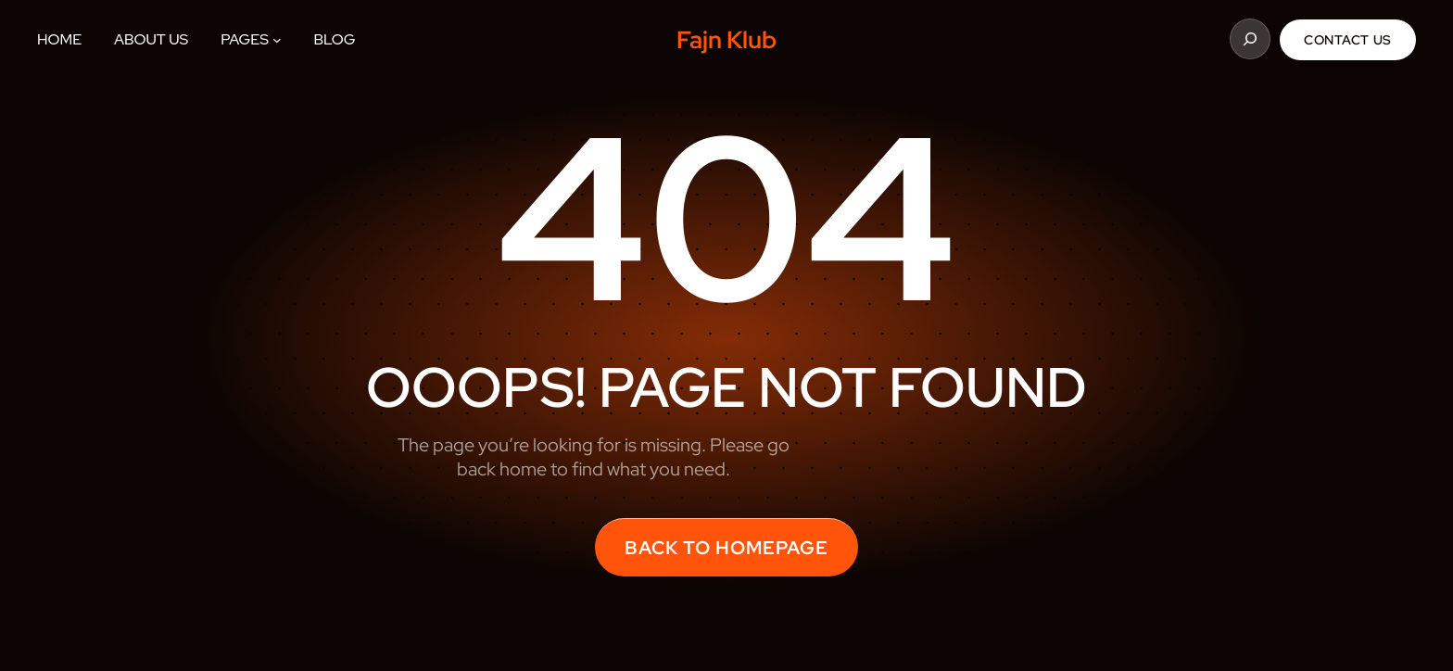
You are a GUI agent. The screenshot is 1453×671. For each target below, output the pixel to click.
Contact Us (1348, 40)
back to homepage (726, 548)
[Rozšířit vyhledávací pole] (1250, 39)
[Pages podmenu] (277, 39)
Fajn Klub (726, 40)
